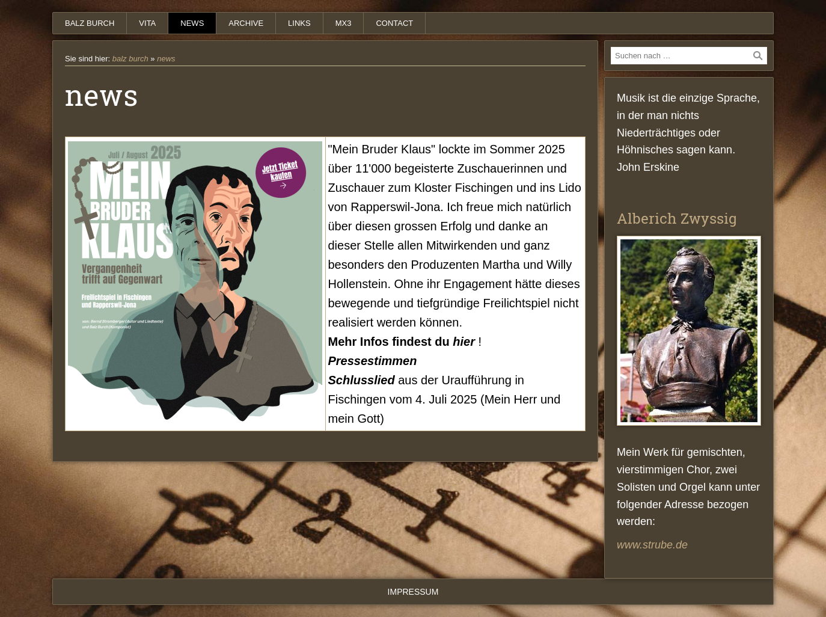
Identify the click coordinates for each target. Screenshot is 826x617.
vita (147, 23)
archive (245, 23)
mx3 (343, 23)
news (192, 23)
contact (394, 23)
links (299, 23)
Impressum (413, 592)
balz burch (89, 23)
